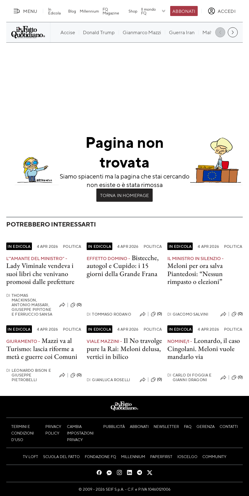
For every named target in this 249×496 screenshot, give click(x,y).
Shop (133, 11)
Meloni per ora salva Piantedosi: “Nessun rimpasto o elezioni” (195, 273)
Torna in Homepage (124, 195)
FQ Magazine (111, 11)
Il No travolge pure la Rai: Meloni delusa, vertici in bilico (124, 348)
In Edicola (54, 11)
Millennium (89, 11)
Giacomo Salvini (188, 314)
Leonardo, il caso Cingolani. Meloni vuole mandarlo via (203, 348)
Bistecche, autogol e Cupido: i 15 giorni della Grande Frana (123, 265)
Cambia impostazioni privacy (80, 433)
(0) (76, 304)
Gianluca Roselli (108, 379)
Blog (72, 11)
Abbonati (183, 11)
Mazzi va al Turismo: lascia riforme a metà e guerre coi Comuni (41, 348)
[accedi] (222, 11)
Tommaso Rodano (109, 314)
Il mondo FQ (153, 11)
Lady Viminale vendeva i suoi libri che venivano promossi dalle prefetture (40, 273)
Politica (72, 246)
